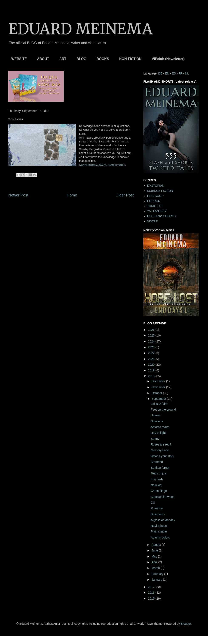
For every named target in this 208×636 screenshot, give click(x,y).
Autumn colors (160, 537)
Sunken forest (160, 467)
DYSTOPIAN (155, 185)
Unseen (156, 415)
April (154, 562)
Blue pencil (158, 514)
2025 (151, 335)
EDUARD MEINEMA (80, 29)
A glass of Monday (163, 520)
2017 (151, 587)
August (156, 544)
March (156, 568)
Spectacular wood (162, 496)
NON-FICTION (130, 59)
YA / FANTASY (157, 211)
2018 (151, 376)
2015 (151, 598)
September (159, 398)
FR (180, 73)
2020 (151, 364)
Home (72, 195)
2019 (151, 370)
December (158, 381)
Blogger (186, 623)
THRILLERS (155, 206)
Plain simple (159, 531)
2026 (151, 329)
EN (167, 73)
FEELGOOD (155, 196)
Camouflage (159, 491)
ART (62, 59)
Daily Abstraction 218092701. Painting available (102, 165)
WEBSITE (19, 59)
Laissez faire (159, 403)
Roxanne (157, 508)
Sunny (155, 438)
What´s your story (162, 456)
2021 (151, 359)
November (158, 387)
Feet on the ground (163, 409)
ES (174, 73)
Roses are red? (161, 444)
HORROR (153, 201)
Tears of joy (158, 473)
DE (160, 73)
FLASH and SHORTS (161, 216)
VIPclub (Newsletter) (168, 59)
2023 (151, 347)
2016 (151, 592)
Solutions (157, 421)
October (157, 393)
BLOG (81, 59)
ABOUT (43, 59)
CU (153, 502)
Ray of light (158, 432)
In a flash (157, 479)
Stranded (157, 462)
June (155, 550)
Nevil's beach (159, 525)
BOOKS (103, 59)
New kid (156, 485)
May (154, 556)
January (157, 579)
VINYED (152, 221)
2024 (151, 341)
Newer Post (18, 195)
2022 (151, 353)
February (157, 574)
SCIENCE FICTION (160, 190)
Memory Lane (160, 450)
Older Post (124, 195)
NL (187, 73)
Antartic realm (160, 427)
